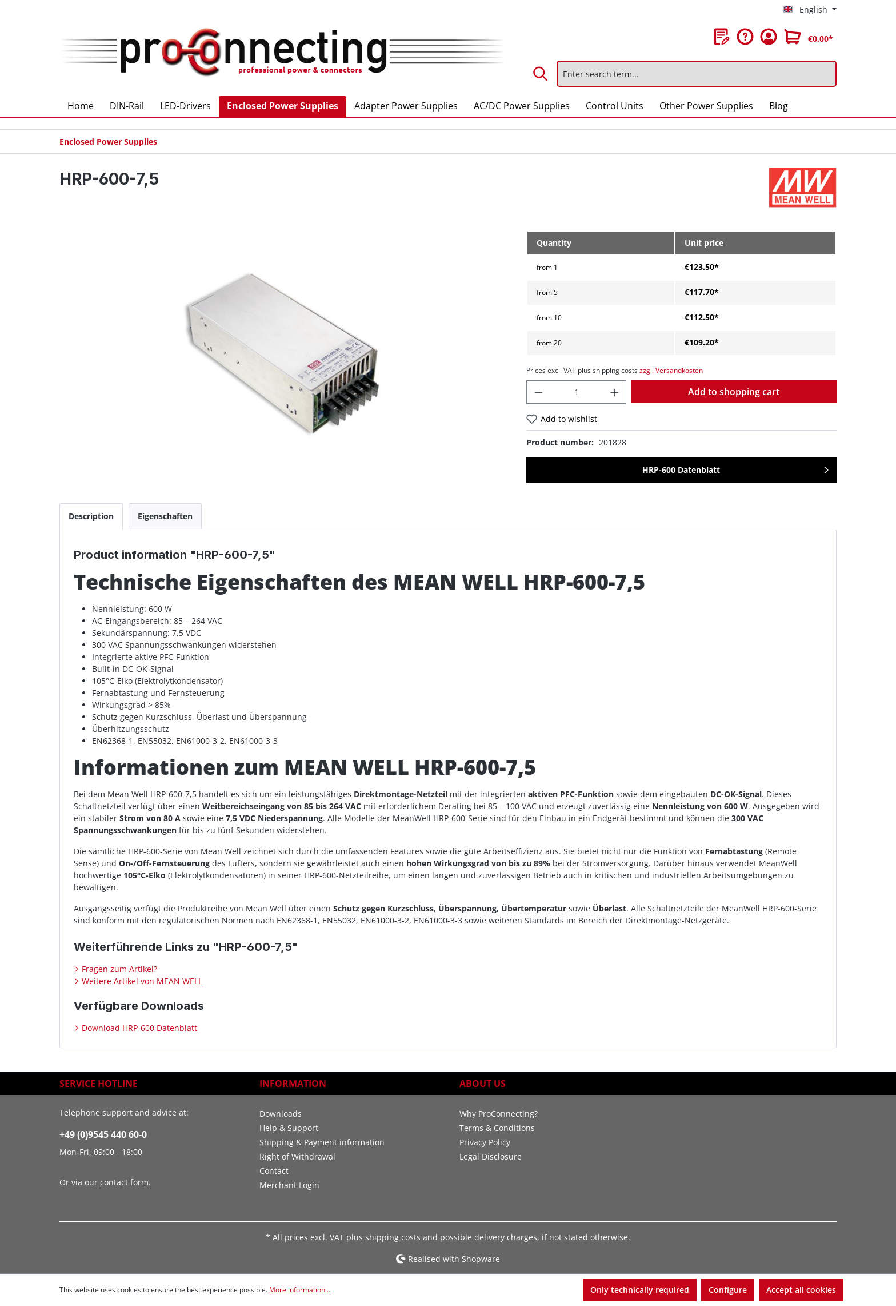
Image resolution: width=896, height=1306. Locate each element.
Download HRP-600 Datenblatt (138, 1027)
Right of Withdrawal (297, 1156)
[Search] (541, 74)
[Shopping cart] (809, 36)
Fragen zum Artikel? (118, 968)
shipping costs (393, 1237)
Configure (728, 1289)
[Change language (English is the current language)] (810, 9)
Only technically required (639, 1289)
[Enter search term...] (697, 74)
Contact (274, 1170)
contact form (124, 1182)
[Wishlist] (722, 36)
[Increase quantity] (615, 392)
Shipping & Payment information (322, 1142)
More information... (299, 1290)
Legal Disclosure (490, 1156)
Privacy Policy (484, 1142)
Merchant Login (289, 1185)
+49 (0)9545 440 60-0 (103, 1134)
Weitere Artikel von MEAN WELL (140, 980)
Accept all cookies (801, 1289)
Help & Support (288, 1127)
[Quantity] (576, 392)
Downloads (280, 1113)
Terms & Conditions (497, 1127)
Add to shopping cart (733, 391)
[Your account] (769, 36)
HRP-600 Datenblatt (681, 469)
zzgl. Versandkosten (671, 370)
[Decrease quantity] (538, 392)
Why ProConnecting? (498, 1113)
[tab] (91, 516)
